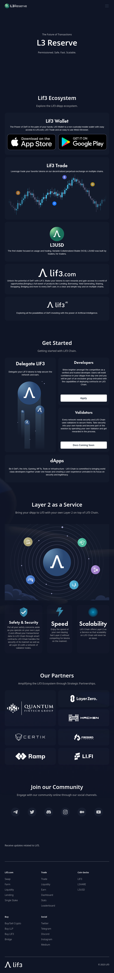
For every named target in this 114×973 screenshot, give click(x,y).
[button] (106, 5)
